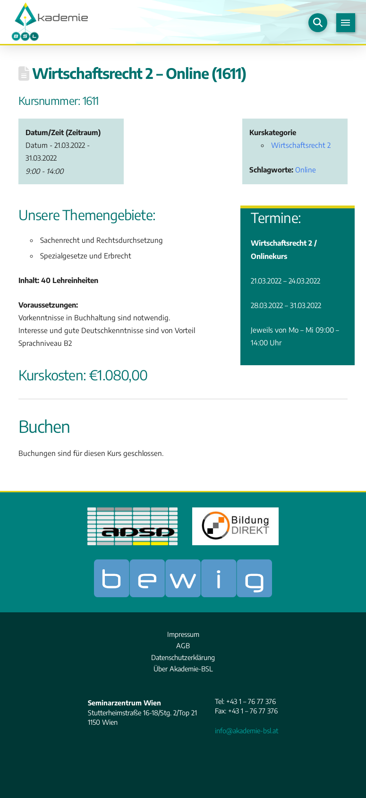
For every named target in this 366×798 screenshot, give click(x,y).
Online (305, 169)
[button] (317, 22)
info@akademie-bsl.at (246, 730)
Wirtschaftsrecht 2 (301, 144)
